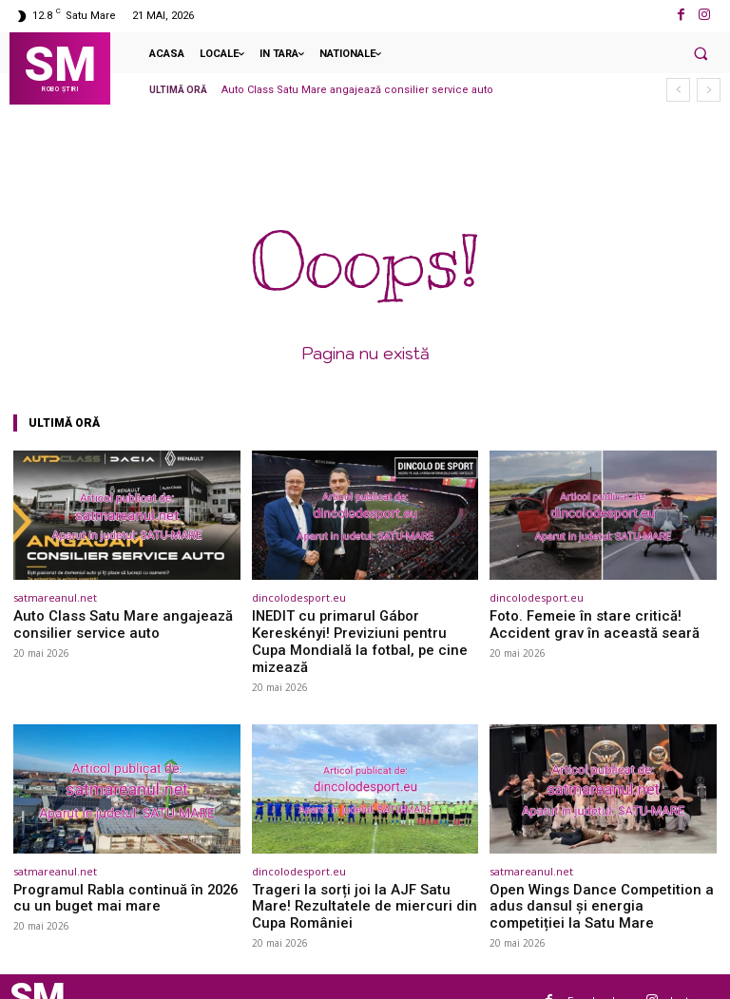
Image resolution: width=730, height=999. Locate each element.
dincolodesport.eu (299, 597)
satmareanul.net (55, 597)
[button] (700, 53)
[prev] (678, 90)
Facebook (592, 971)
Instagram (695, 971)
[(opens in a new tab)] (126, 515)
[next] (708, 90)
